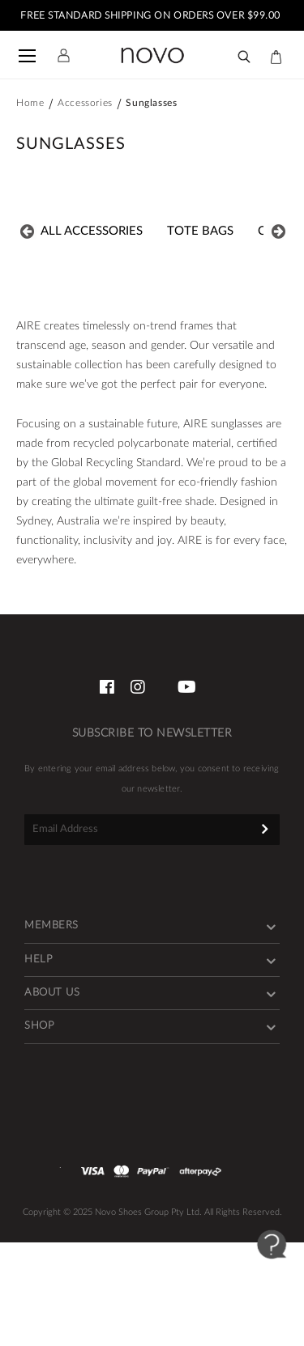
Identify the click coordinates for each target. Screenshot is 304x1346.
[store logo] (152, 55)
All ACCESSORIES (92, 231)
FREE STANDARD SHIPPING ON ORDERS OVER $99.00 (151, 15)
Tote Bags (200, 231)
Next (276, 231)
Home (30, 103)
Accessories (85, 103)
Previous (28, 231)
